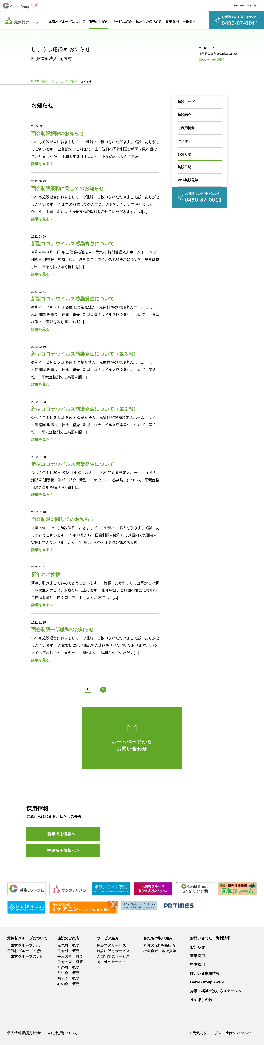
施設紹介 (184, 115)
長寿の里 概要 (70, 956)
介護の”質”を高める (159, 945)
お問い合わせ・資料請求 (210, 938)
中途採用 (189, 21)
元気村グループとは (23, 945)
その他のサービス (111, 962)
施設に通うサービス (113, 951)
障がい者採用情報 (204, 973)
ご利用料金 (186, 128)
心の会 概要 (68, 984)
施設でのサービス (111, 945)
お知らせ (184, 154)
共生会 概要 (68, 973)
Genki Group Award (207, 982)
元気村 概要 (68, 945)
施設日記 (184, 167)
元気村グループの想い (25, 951)
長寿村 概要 (68, 951)
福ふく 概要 (68, 978)
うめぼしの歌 (201, 1000)
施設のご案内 (98, 21)
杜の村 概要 (68, 967)
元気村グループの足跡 (25, 956)
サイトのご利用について (57, 1033)
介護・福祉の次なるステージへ (215, 991)
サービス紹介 (122, 21)
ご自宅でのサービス (113, 956)
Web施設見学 (188, 180)
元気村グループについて (67, 21)
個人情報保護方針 (21, 1033)
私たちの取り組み (148, 21)
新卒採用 (172, 21)
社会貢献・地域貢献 (159, 951)
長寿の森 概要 (70, 962)
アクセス (184, 141)
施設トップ (186, 102)
